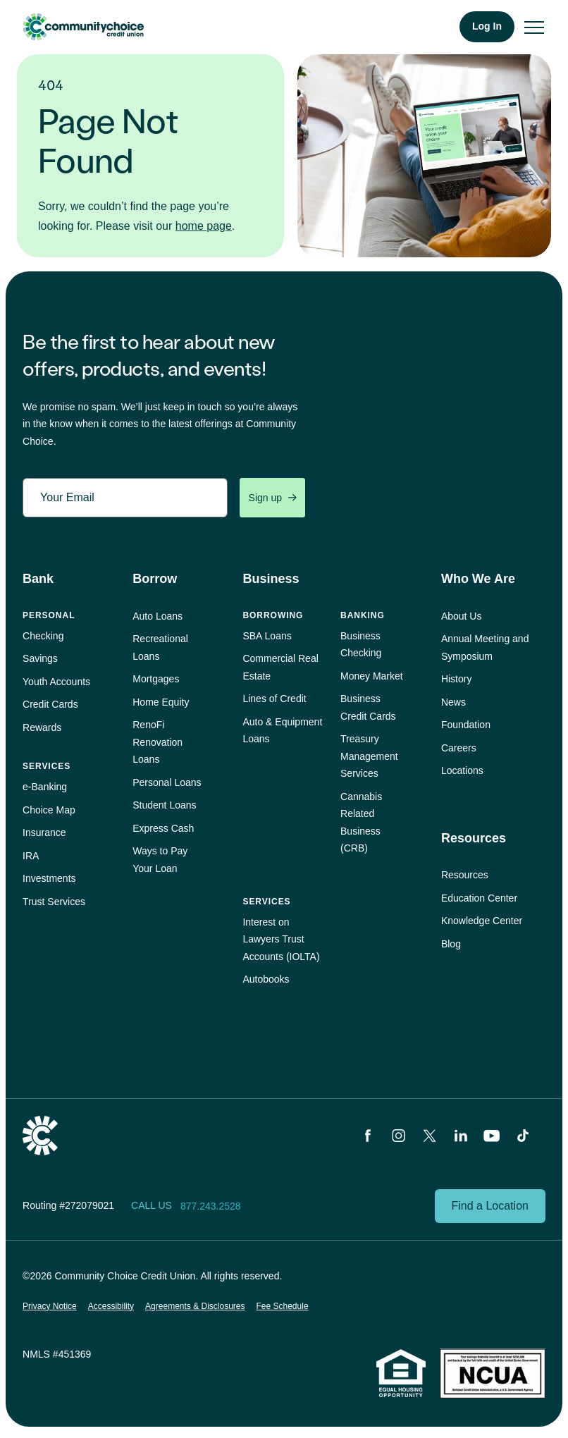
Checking (43, 635)
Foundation (465, 724)
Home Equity (160, 702)
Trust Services (54, 901)
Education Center (479, 898)
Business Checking (360, 644)
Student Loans (164, 805)
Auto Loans (157, 616)
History (456, 678)
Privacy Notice (50, 1306)
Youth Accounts (56, 681)
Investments (49, 878)
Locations (462, 770)
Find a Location (490, 1206)
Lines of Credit (274, 698)
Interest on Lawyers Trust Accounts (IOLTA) (280, 939)
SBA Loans (266, 635)
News (453, 702)
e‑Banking (45, 786)
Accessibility (111, 1306)
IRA (31, 855)
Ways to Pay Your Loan (159, 859)
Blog (451, 944)
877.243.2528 (210, 1206)
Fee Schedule (283, 1306)
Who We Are (478, 579)
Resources (473, 838)
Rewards (42, 727)
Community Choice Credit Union (83, 26)
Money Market (371, 676)
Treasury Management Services (369, 756)
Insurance (44, 832)
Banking (362, 615)
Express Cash (163, 828)
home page (203, 226)
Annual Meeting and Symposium (485, 647)
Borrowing (272, 615)
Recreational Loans (160, 647)
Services (46, 766)
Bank (38, 579)
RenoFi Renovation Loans (157, 742)
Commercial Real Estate (280, 667)
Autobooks (265, 979)
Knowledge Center (481, 920)
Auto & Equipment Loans (282, 730)
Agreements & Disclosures (195, 1306)
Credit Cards (50, 704)
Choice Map (49, 810)
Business (270, 579)
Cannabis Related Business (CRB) (361, 822)
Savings (40, 658)
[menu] (534, 27)
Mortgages (155, 678)
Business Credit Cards (368, 707)
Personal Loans (166, 782)
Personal (49, 615)
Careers (458, 748)
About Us (461, 616)
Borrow (154, 579)
